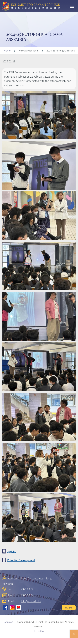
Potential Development (21, 560)
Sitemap (9, 621)
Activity (11, 551)
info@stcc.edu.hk (31, 601)
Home (7, 50)
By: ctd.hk (39, 631)
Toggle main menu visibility (72, 6)
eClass (68, 608)
